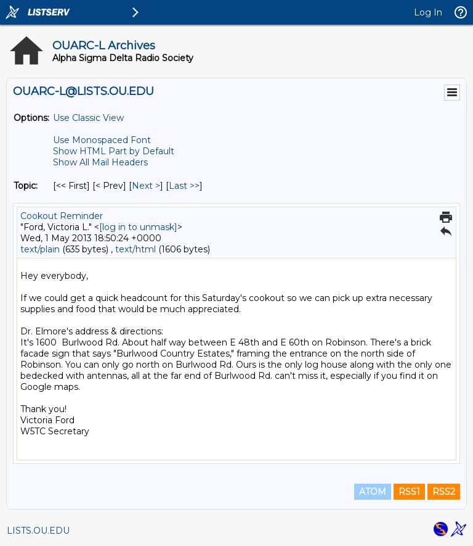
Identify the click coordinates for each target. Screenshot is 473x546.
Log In (428, 12)
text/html (135, 249)
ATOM (372, 491)
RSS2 (443, 491)
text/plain (40, 249)
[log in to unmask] (138, 227)
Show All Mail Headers (100, 162)
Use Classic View (88, 117)
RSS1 (409, 491)
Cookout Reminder (61, 215)
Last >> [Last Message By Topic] (184, 185)
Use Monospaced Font (102, 140)
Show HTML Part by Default (113, 151)
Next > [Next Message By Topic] (146, 185)
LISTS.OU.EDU (38, 530)
